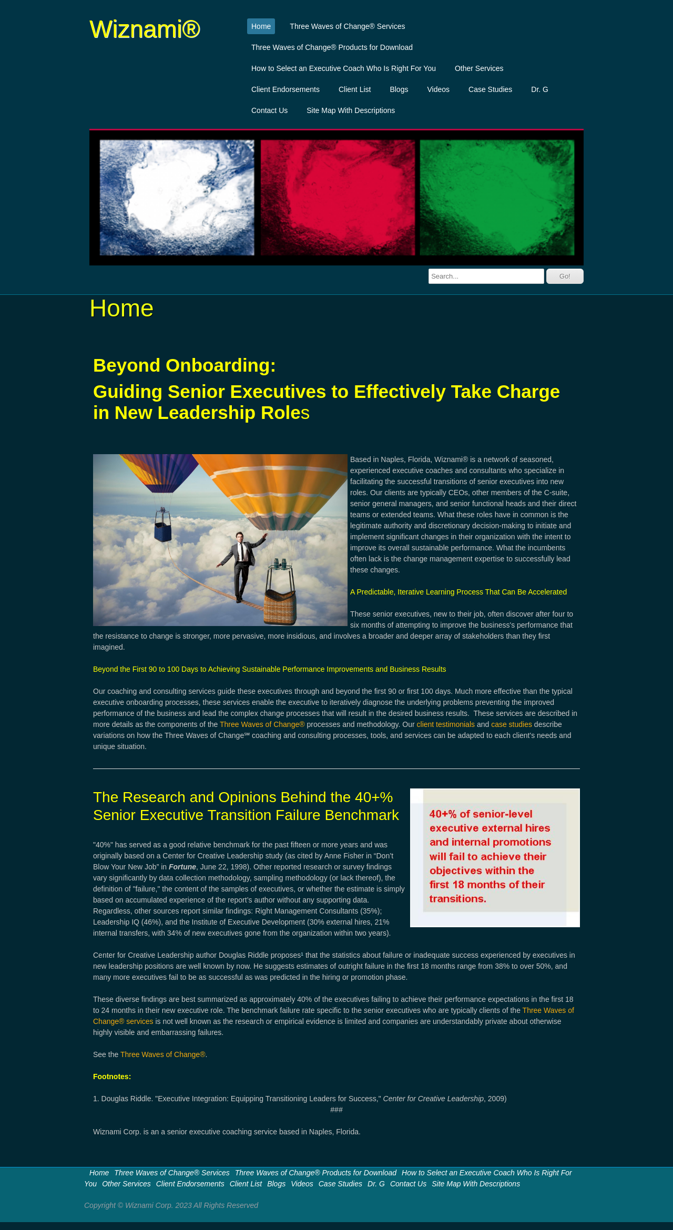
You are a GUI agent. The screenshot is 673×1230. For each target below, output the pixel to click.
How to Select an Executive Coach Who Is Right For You (343, 68)
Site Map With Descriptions (351, 110)
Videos (438, 89)
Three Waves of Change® (263, 724)
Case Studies (490, 89)
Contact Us (269, 110)
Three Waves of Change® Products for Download (332, 47)
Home (261, 26)
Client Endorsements (285, 89)
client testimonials (446, 724)
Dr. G (539, 89)
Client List (355, 89)
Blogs (399, 89)
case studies (511, 724)
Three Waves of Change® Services (347, 26)
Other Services (479, 68)
